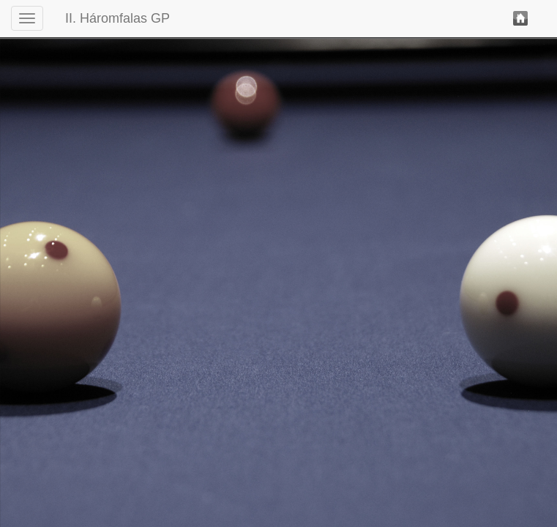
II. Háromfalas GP (117, 18)
